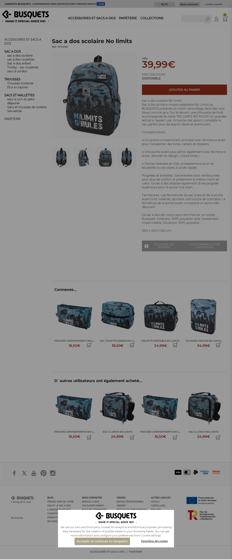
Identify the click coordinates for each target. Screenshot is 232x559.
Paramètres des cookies (154, 541)
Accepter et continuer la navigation (102, 541)
